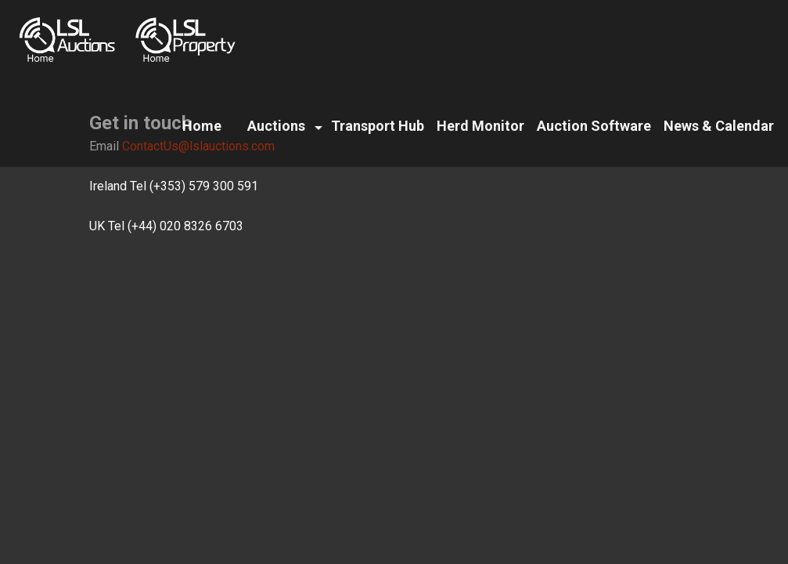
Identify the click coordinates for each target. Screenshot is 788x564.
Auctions (276, 126)
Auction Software (594, 126)
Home (201, 126)
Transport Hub (377, 126)
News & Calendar (719, 126)
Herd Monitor (480, 126)
